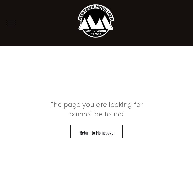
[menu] (11, 22)
